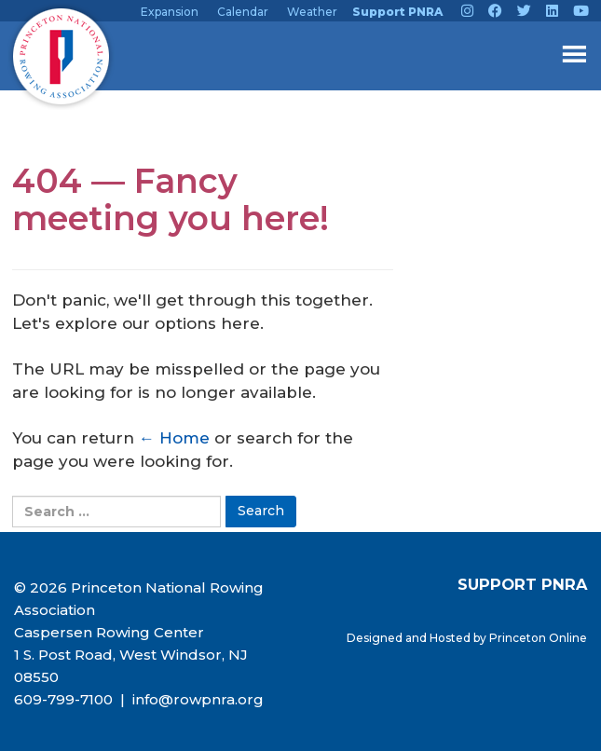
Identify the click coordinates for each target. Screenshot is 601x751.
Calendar (242, 12)
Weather (312, 12)
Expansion (169, 12)
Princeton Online (538, 638)
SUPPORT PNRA (522, 584)
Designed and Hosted (410, 638)
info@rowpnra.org (196, 699)
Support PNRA (397, 12)
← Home (174, 438)
